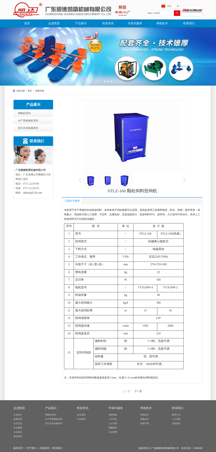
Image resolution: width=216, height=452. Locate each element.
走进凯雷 (19, 408)
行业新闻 (81, 419)
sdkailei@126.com (32, 192)
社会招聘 (113, 432)
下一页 (138, 391)
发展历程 (18, 419)
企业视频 (18, 427)
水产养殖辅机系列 (53, 419)
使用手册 (144, 423)
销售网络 (113, 415)
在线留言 (176, 423)
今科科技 (197, 448)
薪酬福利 (113, 427)
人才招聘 (176, 419)
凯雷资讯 (82, 408)
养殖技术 (146, 408)
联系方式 (176, 415)
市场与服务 (116, 408)
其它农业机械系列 (53, 423)
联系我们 (177, 408)
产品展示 (51, 408)
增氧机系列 (50, 415)
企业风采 (18, 432)
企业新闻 (81, 415)
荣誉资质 (18, 436)
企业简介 (18, 415)
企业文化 (18, 423)
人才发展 (113, 423)
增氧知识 (144, 419)
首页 (30, 91)
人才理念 (113, 419)
